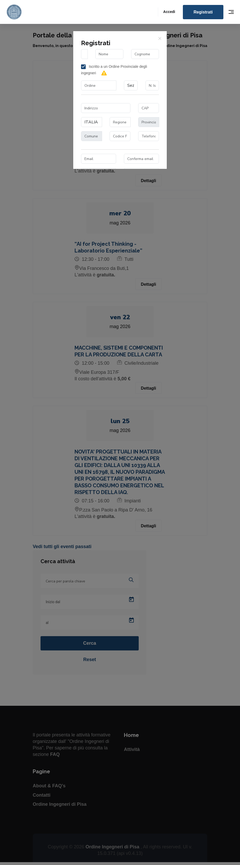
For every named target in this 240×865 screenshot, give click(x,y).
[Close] (160, 38)
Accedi (169, 12)
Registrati (203, 12)
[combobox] (98, 85)
